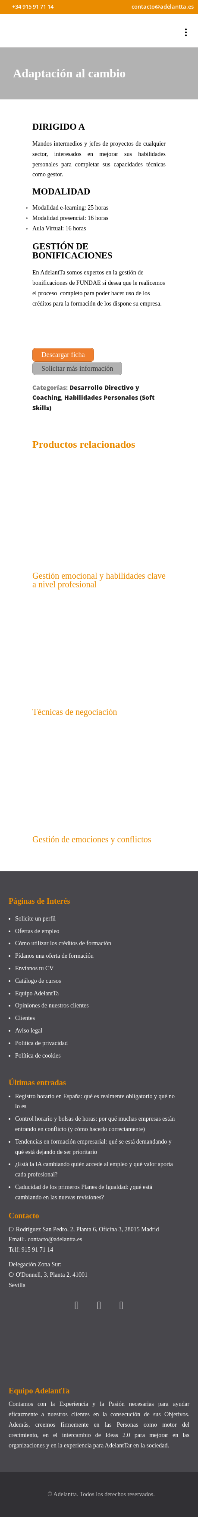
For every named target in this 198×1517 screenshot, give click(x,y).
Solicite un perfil (35, 918)
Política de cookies (38, 1055)
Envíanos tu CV (34, 968)
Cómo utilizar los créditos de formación (63, 943)
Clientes (25, 1018)
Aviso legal (28, 1030)
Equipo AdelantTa (37, 993)
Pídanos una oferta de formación (55, 956)
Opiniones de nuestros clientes (52, 1005)
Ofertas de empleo (37, 931)
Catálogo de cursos (38, 981)
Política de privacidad (41, 1043)
